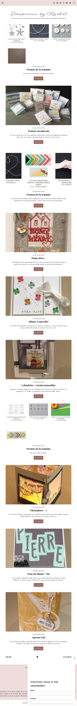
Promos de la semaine (39, 69)
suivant (9, 657)
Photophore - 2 (38, 510)
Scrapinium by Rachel (38, 14)
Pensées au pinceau (38, 130)
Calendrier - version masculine (38, 385)
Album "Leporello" (38, 321)
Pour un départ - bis (38, 573)
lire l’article (38, 78)
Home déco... (38, 258)
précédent (67, 657)
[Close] (74, 658)
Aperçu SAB (38, 637)
